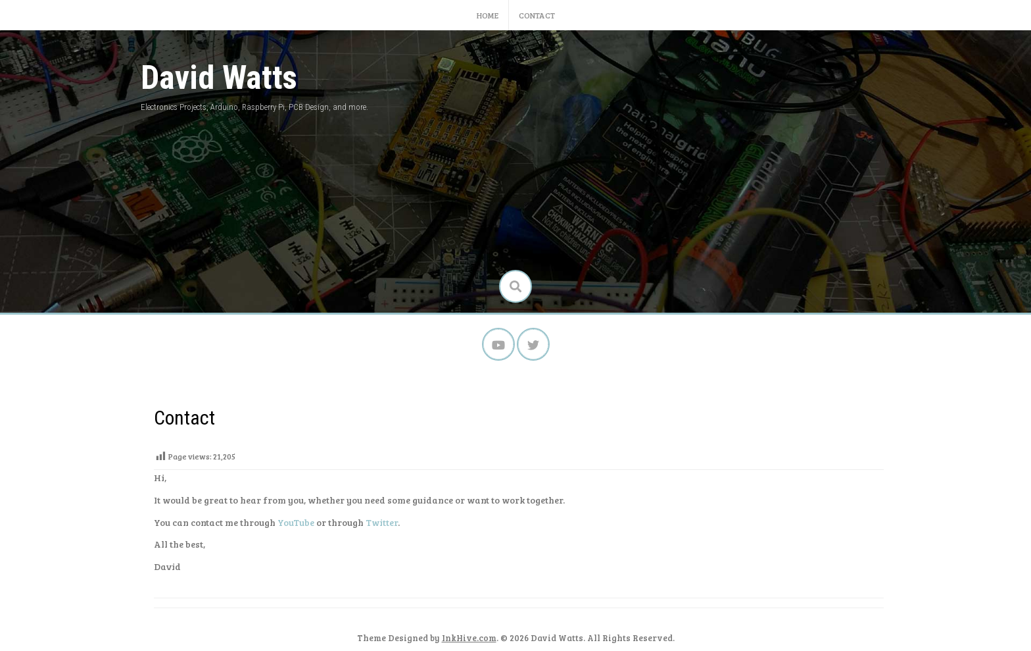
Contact (537, 15)
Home (487, 15)
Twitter (382, 522)
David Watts (219, 78)
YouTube (295, 522)
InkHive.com (469, 638)
